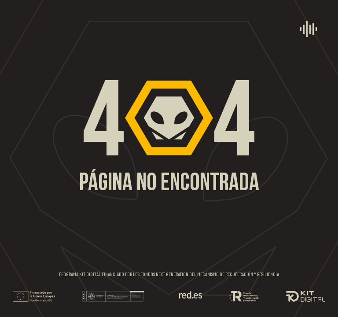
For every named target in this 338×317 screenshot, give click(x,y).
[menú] (308, 29)
